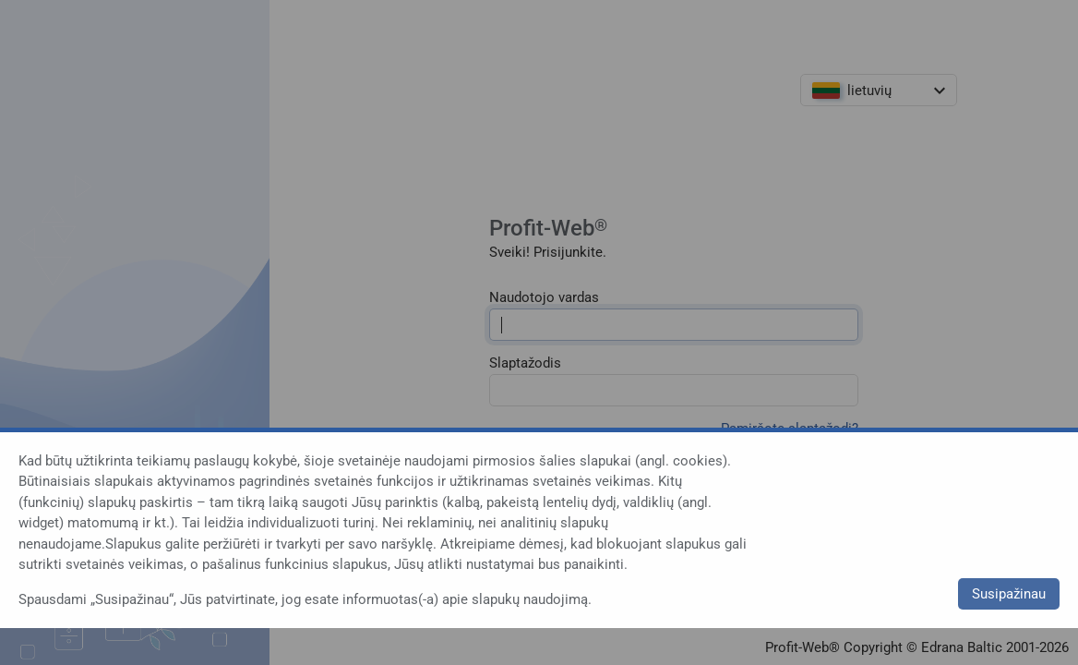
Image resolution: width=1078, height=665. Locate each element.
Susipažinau (1009, 594)
